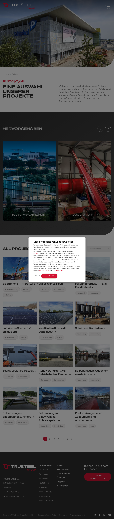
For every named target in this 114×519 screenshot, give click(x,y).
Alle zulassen (49, 276)
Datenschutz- (44, 270)
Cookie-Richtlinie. (58, 270)
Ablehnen (37, 276)
